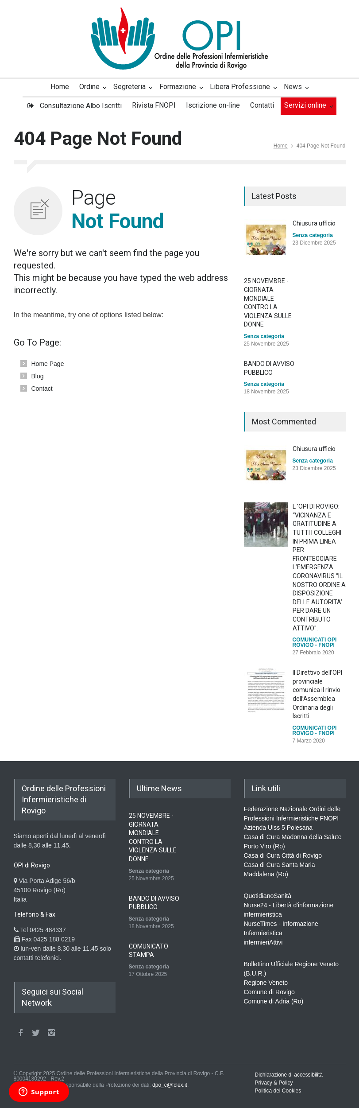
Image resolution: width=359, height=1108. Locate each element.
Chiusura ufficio (314, 223)
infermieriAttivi (263, 942)
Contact (42, 388)
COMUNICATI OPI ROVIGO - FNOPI (315, 642)
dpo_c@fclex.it (169, 1085)
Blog (37, 376)
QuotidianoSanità (267, 895)
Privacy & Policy (274, 1083)
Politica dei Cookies (278, 1091)
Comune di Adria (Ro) (274, 1001)
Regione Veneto (266, 982)
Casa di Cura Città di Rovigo (283, 855)
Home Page (47, 363)
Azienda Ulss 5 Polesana (278, 827)
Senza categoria (313, 235)
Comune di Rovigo (269, 991)
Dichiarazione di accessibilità (289, 1075)
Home (281, 146)
